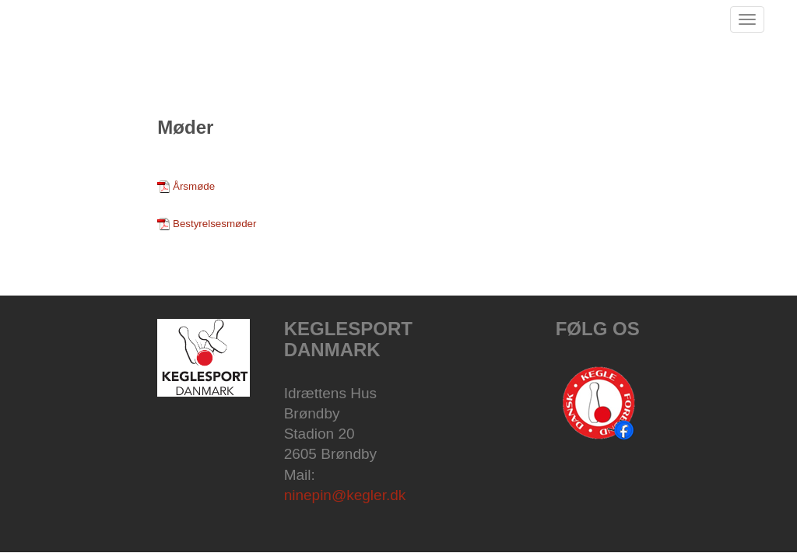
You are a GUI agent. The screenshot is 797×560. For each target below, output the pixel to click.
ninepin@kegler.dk (345, 495)
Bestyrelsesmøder (214, 223)
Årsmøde (194, 186)
